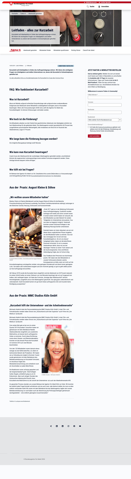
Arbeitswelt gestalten (35, 13)
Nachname (91, 109)
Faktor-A (23, 13)
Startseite (15, 13)
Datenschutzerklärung (105, 127)
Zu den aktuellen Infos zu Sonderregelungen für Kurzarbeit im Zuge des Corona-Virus (36, 78)
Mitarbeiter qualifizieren (61, 50)
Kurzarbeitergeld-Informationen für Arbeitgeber (46, 176)
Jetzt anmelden (94, 136)
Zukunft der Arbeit (88, 50)
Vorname (90, 102)
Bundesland (91, 117)
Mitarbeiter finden (45, 50)
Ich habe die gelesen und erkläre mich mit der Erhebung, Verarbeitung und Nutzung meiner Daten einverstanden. (105, 129)
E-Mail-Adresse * (93, 95)
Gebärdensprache (91, 2)
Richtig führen (75, 50)
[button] (90, 6)
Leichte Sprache (106, 2)
